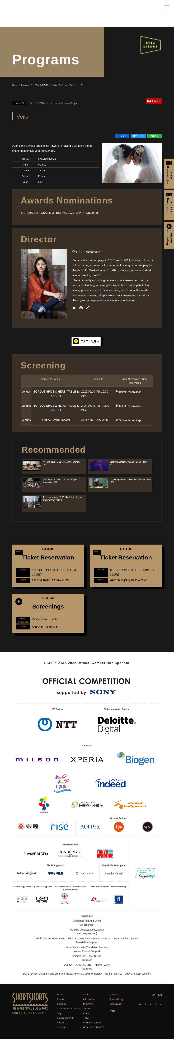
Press (112, 1018)
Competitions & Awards (68, 1016)
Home (60, 1002)
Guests (86, 1021)
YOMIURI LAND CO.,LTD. (78, 973)
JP (153, 1003)
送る (154, 135)
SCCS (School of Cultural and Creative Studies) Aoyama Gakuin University (62, 981)
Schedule (61, 1012)
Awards (87, 1016)
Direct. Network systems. (138, 981)
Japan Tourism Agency (126, 946)
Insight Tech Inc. (113, 981)
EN (160, 1003)
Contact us (114, 1002)
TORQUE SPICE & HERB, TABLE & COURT (56, 393)
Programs (88, 1012)
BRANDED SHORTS (93, 1035)
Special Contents (65, 1026)
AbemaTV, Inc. (102, 973)
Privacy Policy (116, 1007)
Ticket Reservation (130, 392)
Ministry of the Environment (50, 946)
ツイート (138, 135)
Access (60, 1030)
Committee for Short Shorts (87, 929)
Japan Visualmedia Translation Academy (87, 955)
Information (89, 1007)
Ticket (86, 1026)
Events (60, 1007)
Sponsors (62, 1035)
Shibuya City (79, 964)
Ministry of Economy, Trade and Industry (89, 946)
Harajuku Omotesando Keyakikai (86, 937)
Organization (115, 1012)
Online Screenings (130, 420)
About (86, 1002)
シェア (122, 135)
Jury (59, 1021)
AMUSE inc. (95, 964)
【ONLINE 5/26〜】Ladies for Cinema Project (52, 103)
